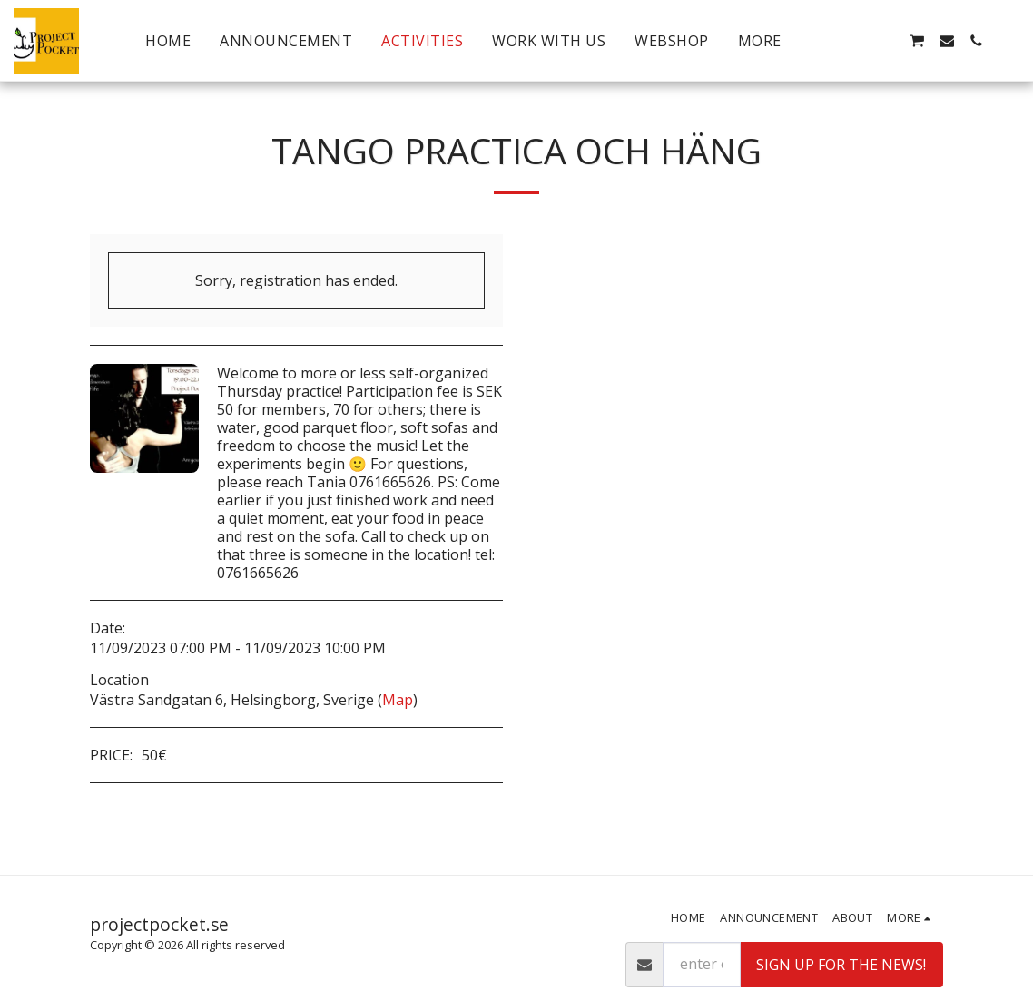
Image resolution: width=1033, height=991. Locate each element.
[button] (857, 41)
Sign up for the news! (841, 965)
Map (397, 700)
